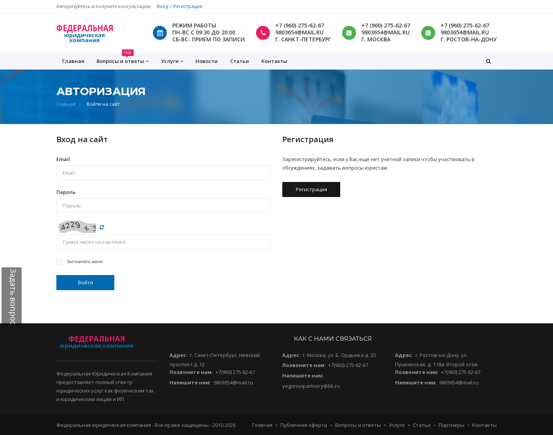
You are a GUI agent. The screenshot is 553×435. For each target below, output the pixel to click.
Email (63, 159)
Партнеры (451, 424)
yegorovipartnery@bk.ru (311, 385)
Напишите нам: (190, 382)
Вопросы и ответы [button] (123, 59)
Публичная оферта (303, 424)
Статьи (239, 61)
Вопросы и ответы (358, 424)
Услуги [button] (172, 61)
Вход (162, 6)
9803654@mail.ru (233, 382)
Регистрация (187, 6)
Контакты (274, 61)
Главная (65, 104)
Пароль (66, 192)
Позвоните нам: (191, 372)
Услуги (397, 424)
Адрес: (179, 355)
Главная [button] (73, 61)
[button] (488, 61)
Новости (206, 61)
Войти (85, 282)
